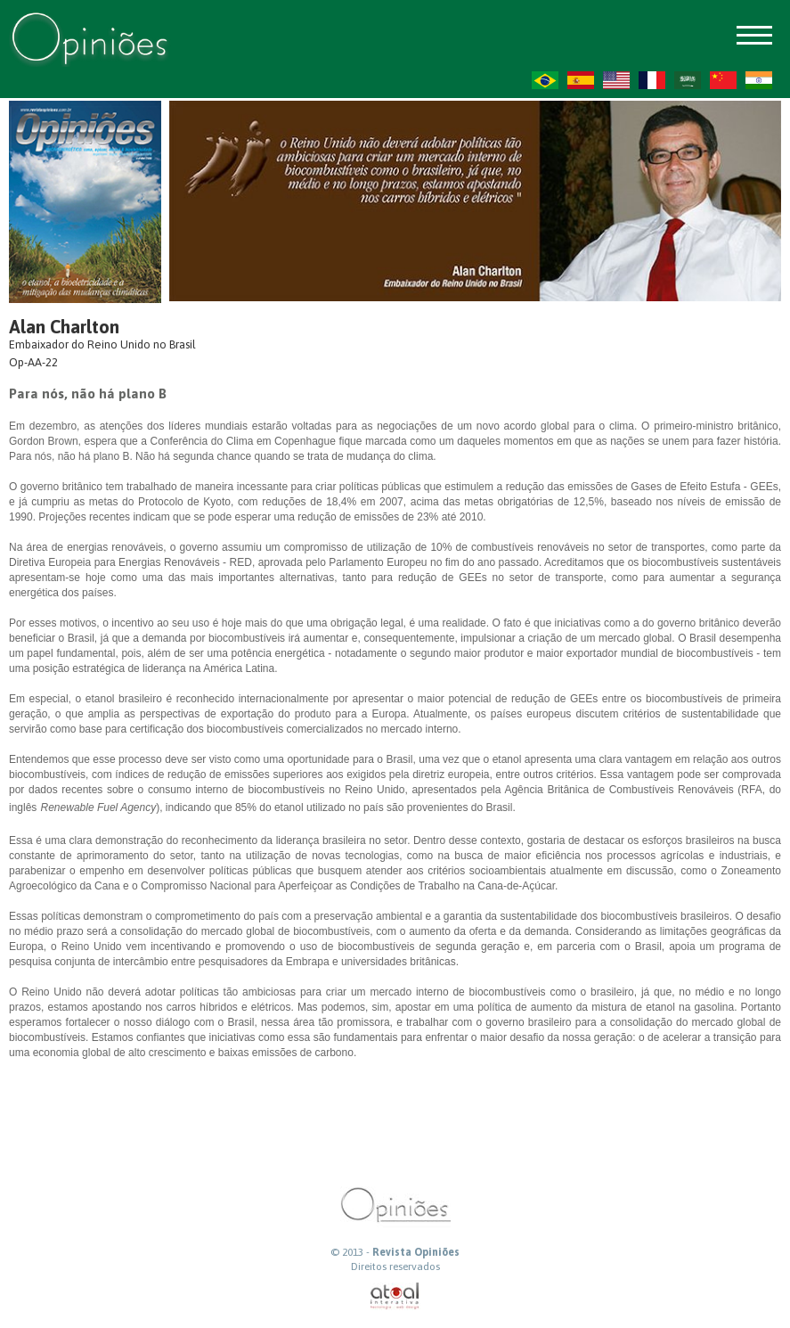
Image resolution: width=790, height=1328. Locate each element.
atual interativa (395, 1296)
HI (758, 80)
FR (652, 80)
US (616, 80)
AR (687, 80)
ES (580, 80)
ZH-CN (723, 80)
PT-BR (545, 80)
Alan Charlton (64, 326)
